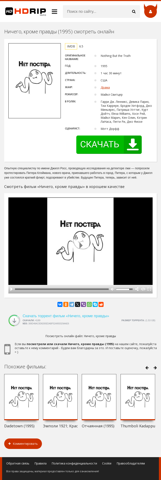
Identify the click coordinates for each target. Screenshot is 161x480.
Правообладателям (131, 463)
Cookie (107, 463)
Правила (40, 463)
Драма (105, 87)
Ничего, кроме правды (100, 336)
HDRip (23, 11)
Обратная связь (17, 463)
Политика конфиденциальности (74, 463)
